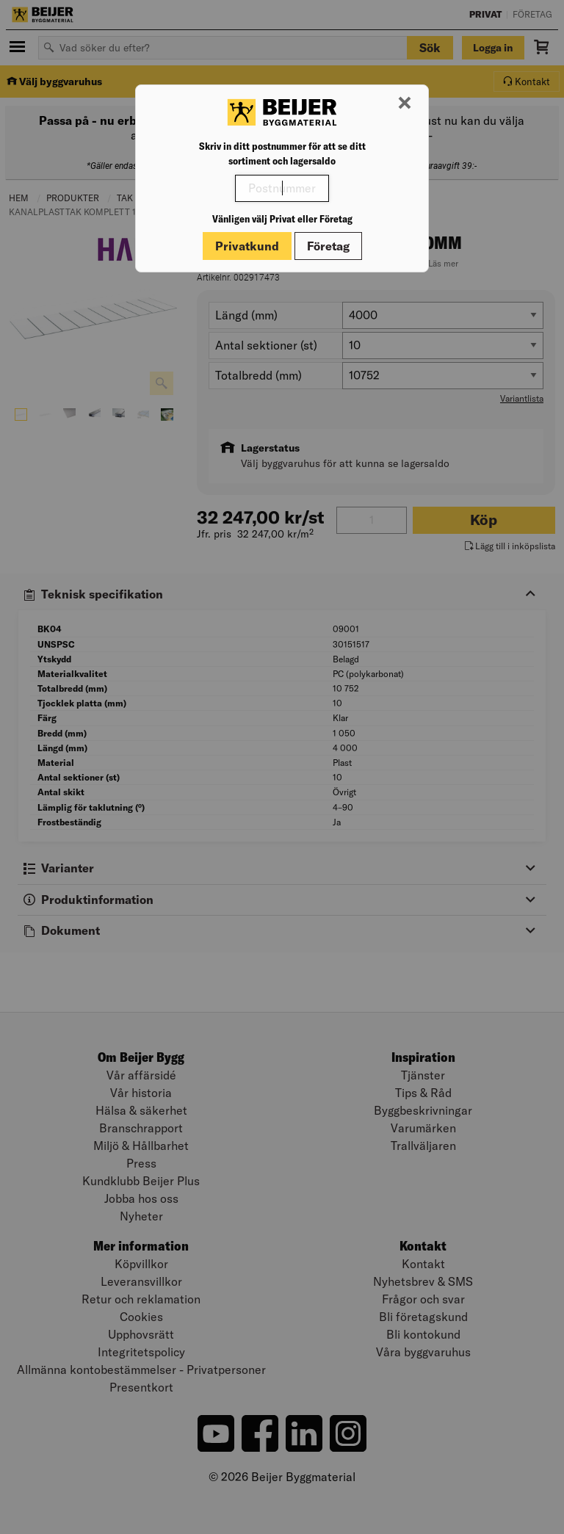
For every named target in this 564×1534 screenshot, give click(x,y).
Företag (328, 246)
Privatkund (247, 246)
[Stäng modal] (404, 103)
